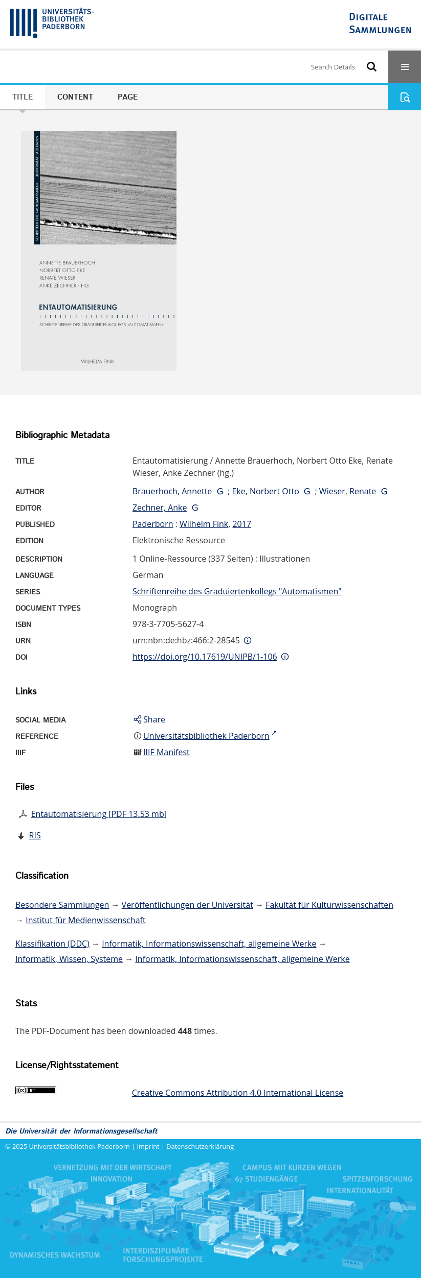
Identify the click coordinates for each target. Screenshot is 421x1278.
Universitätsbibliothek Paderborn (79, 1146)
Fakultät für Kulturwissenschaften (329, 904)
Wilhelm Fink (204, 523)
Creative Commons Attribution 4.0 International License (238, 1092)
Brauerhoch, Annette (172, 491)
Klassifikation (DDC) (52, 943)
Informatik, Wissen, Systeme (69, 958)
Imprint (148, 1146)
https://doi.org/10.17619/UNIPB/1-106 (204, 656)
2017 (241, 523)
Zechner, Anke (159, 507)
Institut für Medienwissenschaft (85, 920)
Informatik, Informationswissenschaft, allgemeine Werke (209, 943)
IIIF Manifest (166, 752)
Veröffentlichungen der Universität (187, 904)
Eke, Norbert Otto (265, 491)
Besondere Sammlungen (62, 904)
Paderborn (152, 523)
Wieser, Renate (347, 491)
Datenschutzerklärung (200, 1146)
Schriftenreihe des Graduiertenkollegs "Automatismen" (237, 591)
